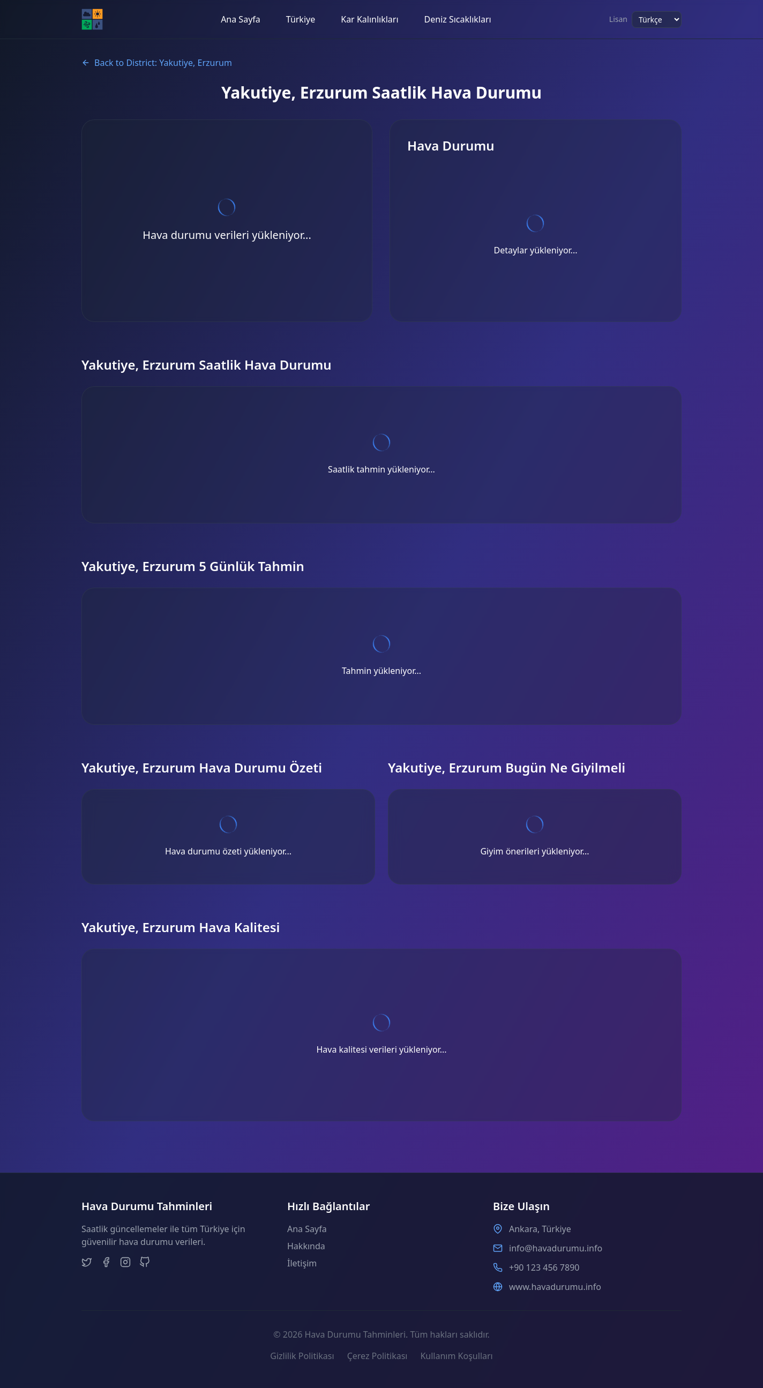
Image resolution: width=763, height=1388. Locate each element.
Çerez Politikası (377, 1356)
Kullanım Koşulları (456, 1356)
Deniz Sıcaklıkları (457, 19)
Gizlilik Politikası (302, 1356)
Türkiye (300, 19)
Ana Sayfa (240, 19)
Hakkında (306, 1246)
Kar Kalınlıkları (369, 19)
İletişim (302, 1263)
